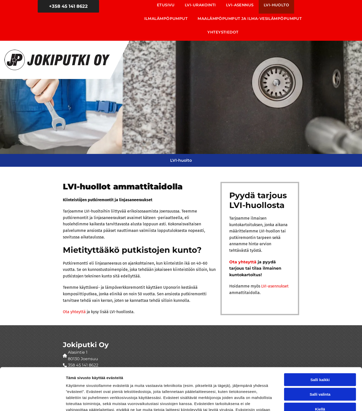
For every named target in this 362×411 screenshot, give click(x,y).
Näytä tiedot (269, 401)
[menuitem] (166, 7)
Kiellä (320, 374)
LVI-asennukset (275, 286)
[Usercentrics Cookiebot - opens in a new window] (33, 401)
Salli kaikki (320, 345)
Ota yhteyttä (74, 311)
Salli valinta (320, 359)
